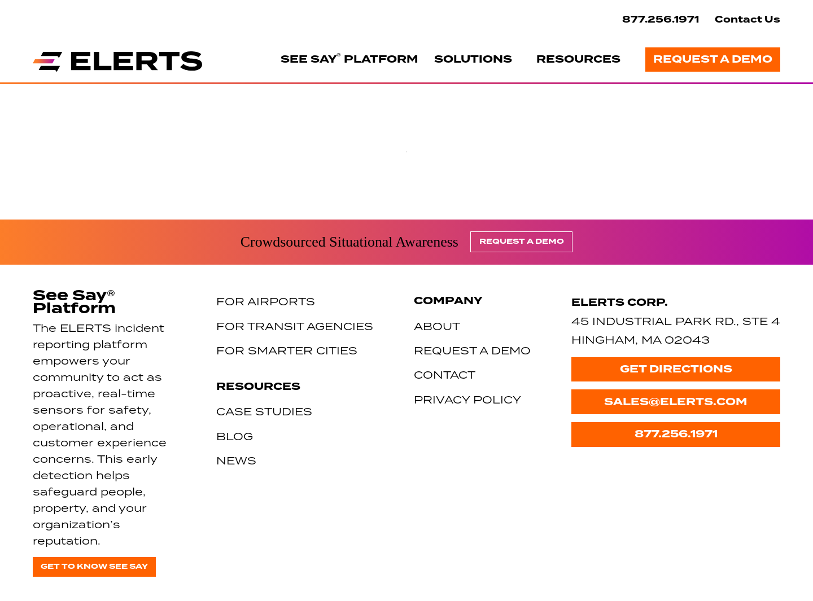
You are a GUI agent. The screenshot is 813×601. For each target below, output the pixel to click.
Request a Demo (712, 59)
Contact (444, 374)
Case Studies (264, 411)
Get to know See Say (94, 566)
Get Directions (676, 369)
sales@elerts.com (676, 402)
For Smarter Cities (286, 350)
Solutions (473, 59)
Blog (234, 436)
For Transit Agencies (294, 326)
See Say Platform (349, 58)
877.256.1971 (660, 19)
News (236, 460)
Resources (578, 59)
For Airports (265, 301)
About (437, 326)
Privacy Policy (467, 399)
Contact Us (747, 19)
